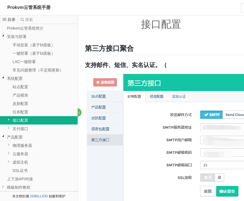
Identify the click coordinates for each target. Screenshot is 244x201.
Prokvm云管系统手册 (29, 7)
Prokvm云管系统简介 (25, 28)
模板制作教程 (18, 187)
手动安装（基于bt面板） (34, 45)
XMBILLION (39, 196)
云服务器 (20, 154)
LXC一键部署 (24, 61)
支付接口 (20, 128)
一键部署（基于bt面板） (34, 53)
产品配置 (15, 137)
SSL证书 (20, 170)
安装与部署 (17, 36)
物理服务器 (22, 145)
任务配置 (20, 112)
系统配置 (15, 78)
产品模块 (20, 95)
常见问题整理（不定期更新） (38, 70)
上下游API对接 (20, 179)
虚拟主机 (20, 162)
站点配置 (20, 87)
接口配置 (20, 120)
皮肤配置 (20, 103)
